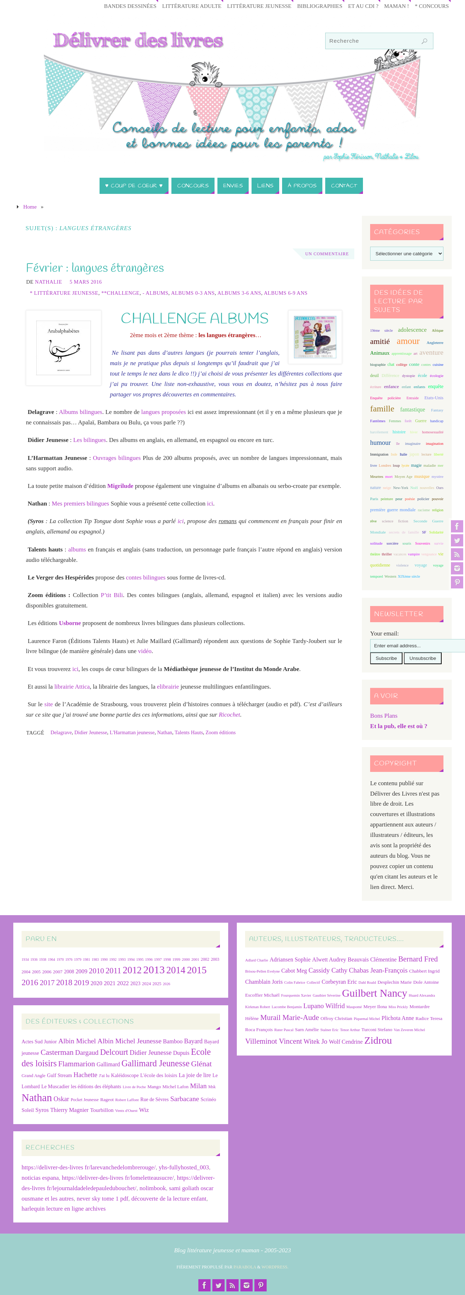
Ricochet (229, 714)
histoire (399, 431)
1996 (149, 959)
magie (416, 465)
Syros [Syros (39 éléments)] (42, 1110)
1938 (42, 959)
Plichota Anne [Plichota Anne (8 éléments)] (398, 1018)
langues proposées (163, 412)
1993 (122, 959)
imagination (434, 444)
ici (210, 503)
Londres (385, 465)
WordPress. (275, 1267)
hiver (414, 432)
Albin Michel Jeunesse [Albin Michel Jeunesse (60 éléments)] (129, 1041)
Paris (374, 499)
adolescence (412, 329)
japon (414, 454)
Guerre (421, 421)
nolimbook (152, 1188)
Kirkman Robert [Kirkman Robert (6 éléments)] (257, 1007)
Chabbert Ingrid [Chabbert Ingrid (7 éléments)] (424, 971)
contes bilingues (146, 577)
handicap (436, 421)
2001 (195, 959)
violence (402, 565)
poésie (410, 499)
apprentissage (401, 353)
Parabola (245, 1267)
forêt (408, 421)
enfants (419, 387)
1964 (51, 959)
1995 (140, 959)
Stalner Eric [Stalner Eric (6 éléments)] (329, 1030)
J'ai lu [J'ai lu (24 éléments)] (104, 1075)
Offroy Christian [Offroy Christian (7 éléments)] (336, 1018)
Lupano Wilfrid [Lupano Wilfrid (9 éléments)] (324, 1006)
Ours (439, 488)
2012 (132, 970)
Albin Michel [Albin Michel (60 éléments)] (77, 1041)
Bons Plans (383, 715)
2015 (197, 970)
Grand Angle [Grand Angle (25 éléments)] (33, 1075)
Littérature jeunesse (259, 6)
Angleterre (435, 342)
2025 (156, 983)
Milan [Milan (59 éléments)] (198, 1086)
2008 (69, 971)
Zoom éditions (221, 732)
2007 (58, 971)
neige (387, 488)
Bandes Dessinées (130, 6)
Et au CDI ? (363, 6)
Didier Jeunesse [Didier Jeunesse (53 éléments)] (151, 1052)
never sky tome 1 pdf (103, 1198)
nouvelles (427, 488)
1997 (158, 959)
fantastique (412, 409)
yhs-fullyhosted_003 (184, 1167)
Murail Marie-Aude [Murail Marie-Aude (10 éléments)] (289, 1017)
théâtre (375, 554)
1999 (176, 959)
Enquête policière (385, 398)
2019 (81, 982)
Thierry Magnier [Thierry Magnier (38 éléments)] (69, 1110)
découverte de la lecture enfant (169, 1198)
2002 (205, 959)
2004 (26, 971)
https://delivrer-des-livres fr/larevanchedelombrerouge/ (89, 1167)
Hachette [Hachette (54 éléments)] (85, 1075)
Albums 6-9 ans (286, 293)
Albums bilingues (80, 412)
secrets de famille (404, 532)
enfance (391, 386)
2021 (110, 983)
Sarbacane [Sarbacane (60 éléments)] (184, 1099)
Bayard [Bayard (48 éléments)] (193, 1041)
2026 (166, 984)
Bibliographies (319, 6)
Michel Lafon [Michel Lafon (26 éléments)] (175, 1086)
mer (440, 465)
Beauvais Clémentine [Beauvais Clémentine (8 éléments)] (372, 959)
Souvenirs (422, 543)
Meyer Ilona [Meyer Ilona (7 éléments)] (375, 1006)
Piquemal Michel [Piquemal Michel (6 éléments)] (367, 1019)
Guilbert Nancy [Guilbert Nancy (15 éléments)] (375, 993)
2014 (175, 970)
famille (382, 408)
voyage (421, 565)
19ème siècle (381, 330)
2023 (135, 983)
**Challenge (120, 293)
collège (401, 365)
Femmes (395, 421)
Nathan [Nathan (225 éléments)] (37, 1097)
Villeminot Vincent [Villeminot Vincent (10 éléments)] (273, 1041)
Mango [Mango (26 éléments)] (154, 1086)
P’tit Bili (112, 595)
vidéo (145, 651)
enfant (406, 387)
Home (30, 207)
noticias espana (40, 1177)
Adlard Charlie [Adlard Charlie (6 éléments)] (256, 960)
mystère (437, 477)
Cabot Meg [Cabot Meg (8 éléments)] (294, 971)
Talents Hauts (189, 732)
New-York (400, 488)
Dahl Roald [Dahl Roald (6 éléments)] (367, 982)
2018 (64, 982)
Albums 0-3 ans (193, 293)
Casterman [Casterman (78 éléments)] (57, 1052)
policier (423, 499)
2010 (96, 970)
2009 (81, 971)
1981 (86, 959)
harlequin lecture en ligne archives (64, 1208)
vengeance (429, 554)
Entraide (412, 398)
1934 (25, 959)
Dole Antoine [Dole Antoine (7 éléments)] (426, 982)
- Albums (156, 293)
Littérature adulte (191, 6)
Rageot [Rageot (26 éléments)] (107, 1099)
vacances (399, 554)
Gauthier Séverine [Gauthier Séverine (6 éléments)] (326, 995)
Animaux (380, 353)
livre (373, 465)
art (416, 353)
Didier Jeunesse (90, 732)
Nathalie (48, 282)
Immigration (379, 454)
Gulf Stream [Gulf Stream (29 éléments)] (59, 1075)
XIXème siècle (409, 576)
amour (408, 341)
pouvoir (437, 499)
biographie (378, 365)
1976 (69, 959)
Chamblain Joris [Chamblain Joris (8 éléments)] (263, 982)
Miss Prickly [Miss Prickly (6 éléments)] (398, 1007)
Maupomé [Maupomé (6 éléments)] (354, 1007)
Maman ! (396, 6)
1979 (77, 959)
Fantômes (377, 421)
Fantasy (437, 410)
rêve (373, 521)
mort (389, 476)
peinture (387, 499)
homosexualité (432, 432)
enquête (435, 386)
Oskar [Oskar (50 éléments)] (61, 1099)
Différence (390, 375)
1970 (60, 959)
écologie (436, 375)
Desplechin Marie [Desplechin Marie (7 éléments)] (395, 982)
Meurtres (376, 477)
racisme (424, 510)
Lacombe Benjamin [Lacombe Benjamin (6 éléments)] (287, 1007)
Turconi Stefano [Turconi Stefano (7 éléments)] (377, 1029)
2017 (47, 983)
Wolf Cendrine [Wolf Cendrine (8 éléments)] (346, 1042)
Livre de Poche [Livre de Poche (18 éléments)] (134, 1087)
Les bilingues (89, 440)
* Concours (432, 6)
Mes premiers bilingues (80, 503)
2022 (123, 983)
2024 (146, 983)
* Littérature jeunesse (64, 293)
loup (396, 465)
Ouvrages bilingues (117, 458)
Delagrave (61, 732)
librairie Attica (72, 686)
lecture (427, 454)
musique (422, 476)
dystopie (408, 376)
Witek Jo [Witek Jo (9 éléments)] (315, 1041)
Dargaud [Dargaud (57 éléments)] (86, 1052)
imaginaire (412, 444)
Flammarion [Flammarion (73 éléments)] (76, 1063)
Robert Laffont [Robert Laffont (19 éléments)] (127, 1100)
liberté (438, 454)
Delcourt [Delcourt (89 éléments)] (114, 1052)
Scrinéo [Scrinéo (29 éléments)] (208, 1099)
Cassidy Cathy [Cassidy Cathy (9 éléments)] (328, 970)
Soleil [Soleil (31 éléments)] (28, 1110)
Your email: (384, 633)
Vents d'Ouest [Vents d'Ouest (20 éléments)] (126, 1110)
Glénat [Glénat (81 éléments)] (201, 1063)
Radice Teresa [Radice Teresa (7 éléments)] (428, 1018)
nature (375, 487)
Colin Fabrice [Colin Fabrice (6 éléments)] (294, 982)
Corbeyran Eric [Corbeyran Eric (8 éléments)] (339, 982)
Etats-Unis (433, 397)
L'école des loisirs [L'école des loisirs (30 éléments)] (158, 1075)
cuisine (438, 365)
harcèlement (379, 432)
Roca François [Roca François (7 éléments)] (259, 1029)
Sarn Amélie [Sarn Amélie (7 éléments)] (307, 1029)
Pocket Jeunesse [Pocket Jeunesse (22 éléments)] (85, 1099)
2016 (30, 982)
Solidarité (436, 532)
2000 (186, 959)
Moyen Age (404, 477)
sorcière (393, 543)
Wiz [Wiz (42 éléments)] (144, 1110)
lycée (405, 465)
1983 (95, 959)
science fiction (395, 521)
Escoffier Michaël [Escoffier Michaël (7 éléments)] (262, 995)
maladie (429, 465)
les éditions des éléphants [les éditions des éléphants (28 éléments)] (96, 1086)
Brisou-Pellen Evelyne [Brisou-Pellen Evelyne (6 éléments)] (262, 971)
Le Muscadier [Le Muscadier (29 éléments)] (55, 1086)
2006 (46, 971)
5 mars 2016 (86, 282)
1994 (131, 959)
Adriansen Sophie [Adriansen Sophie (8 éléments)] (290, 959)
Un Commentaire (327, 253)
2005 (36, 971)
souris (406, 543)
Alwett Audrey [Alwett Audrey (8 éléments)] (329, 959)
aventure (431, 352)
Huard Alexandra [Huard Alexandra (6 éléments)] (422, 995)
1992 (112, 959)
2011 (113, 970)
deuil (374, 375)
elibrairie (168, 686)
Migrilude (120, 486)
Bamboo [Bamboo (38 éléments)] (173, 1041)
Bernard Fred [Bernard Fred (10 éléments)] (418, 959)
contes (426, 365)
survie (438, 543)
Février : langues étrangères (95, 268)
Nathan (164, 732)
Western (390, 576)
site (49, 704)
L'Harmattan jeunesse (132, 732)
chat (390, 364)
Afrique (437, 330)
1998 (167, 959)
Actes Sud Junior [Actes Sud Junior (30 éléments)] (39, 1041)
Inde (394, 454)
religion (437, 510)
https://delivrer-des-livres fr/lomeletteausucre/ (118, 1177)
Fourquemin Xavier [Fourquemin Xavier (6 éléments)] (296, 995)
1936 (33, 959)
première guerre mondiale (392, 509)
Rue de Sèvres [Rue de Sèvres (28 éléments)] (154, 1099)
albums (77, 549)
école (422, 375)
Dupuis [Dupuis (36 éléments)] (181, 1053)
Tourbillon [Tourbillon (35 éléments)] (102, 1110)
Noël (414, 487)
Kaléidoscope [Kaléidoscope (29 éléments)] (125, 1075)
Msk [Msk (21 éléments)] (212, 1087)
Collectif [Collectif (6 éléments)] (313, 982)
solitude (376, 543)
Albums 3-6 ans (239, 293)
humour (380, 442)
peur (399, 499)
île (398, 444)
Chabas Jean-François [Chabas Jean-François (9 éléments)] (378, 970)
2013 (154, 969)
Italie (403, 454)
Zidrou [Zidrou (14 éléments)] (378, 1040)
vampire (414, 554)
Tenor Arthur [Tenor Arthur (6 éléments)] (350, 1030)
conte (414, 364)
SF (424, 532)
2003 (215, 959)
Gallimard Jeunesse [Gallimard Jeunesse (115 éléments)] (155, 1063)
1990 (103, 959)
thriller (387, 554)
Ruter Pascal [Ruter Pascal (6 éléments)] (284, 1030)
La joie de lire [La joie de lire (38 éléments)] (195, 1075)
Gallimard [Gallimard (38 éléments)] (108, 1064)
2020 (96, 983)
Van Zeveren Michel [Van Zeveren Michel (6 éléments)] (409, 1030)
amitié (380, 341)
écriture (375, 387)
